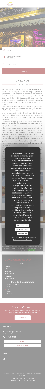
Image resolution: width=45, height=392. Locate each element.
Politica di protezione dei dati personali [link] (23, 237)
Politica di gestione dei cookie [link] (22, 240)
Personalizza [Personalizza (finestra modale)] (22, 234)
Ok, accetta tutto (22, 226)
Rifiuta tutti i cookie (22, 230)
